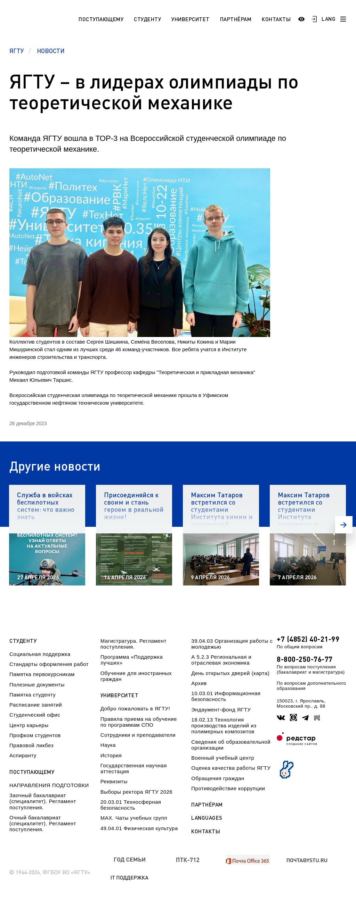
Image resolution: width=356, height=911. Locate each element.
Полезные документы (37, 685)
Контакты (276, 19)
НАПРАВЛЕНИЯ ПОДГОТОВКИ (49, 785)
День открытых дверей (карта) (230, 673)
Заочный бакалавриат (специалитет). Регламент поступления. (42, 801)
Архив (199, 683)
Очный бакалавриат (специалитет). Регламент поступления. (42, 824)
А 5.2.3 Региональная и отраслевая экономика (221, 660)
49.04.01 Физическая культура (139, 828)
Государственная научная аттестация (133, 768)
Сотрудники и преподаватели (138, 735)
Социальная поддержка (40, 654)
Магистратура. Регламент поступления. (133, 644)
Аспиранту (23, 755)
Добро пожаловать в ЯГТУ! (135, 708)
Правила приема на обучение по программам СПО (138, 722)
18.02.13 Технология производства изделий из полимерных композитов (223, 726)
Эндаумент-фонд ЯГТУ (221, 709)
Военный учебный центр (222, 758)
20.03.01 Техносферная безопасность (130, 805)
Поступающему (101, 19)
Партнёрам (236, 19)
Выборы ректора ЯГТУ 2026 (136, 792)
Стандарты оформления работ (49, 664)
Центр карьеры (28, 725)
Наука (108, 745)
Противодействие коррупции (228, 788)
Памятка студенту (32, 695)
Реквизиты (114, 781)
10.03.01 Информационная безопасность (225, 696)
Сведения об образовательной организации (230, 745)
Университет (190, 19)
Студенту (147, 19)
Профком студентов (35, 735)
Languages (206, 818)
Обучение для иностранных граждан (136, 676)
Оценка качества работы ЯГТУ (230, 768)
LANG (328, 19)
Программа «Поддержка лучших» (131, 660)
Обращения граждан (217, 778)
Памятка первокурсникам (42, 674)
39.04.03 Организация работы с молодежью (232, 644)
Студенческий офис (34, 715)
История (111, 755)
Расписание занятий (35, 705)
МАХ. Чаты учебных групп (133, 818)
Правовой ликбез (31, 745)
